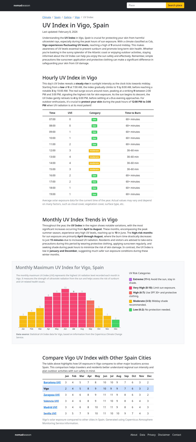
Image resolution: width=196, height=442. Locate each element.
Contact (176, 434)
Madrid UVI (50, 407)
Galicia (67, 17)
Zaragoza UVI (52, 394)
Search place (175, 5)
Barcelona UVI (52, 382)
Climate (46, 17)
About (133, 434)
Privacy (151, 434)
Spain (57, 17)
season (22, 5)
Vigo (77, 17)
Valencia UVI (51, 401)
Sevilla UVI (50, 413)
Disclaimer (164, 434)
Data (142, 434)
